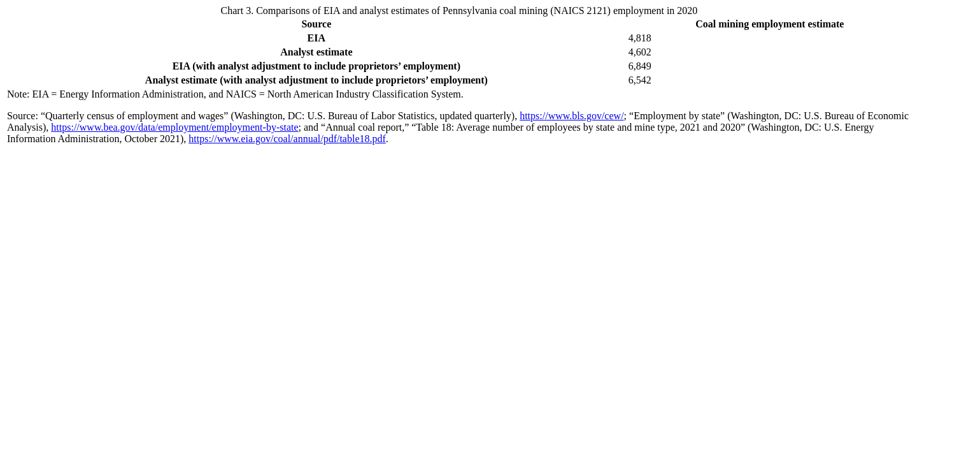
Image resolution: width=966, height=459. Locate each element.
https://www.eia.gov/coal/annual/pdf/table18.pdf (287, 138)
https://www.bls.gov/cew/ (571, 115)
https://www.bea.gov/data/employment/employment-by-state (174, 127)
